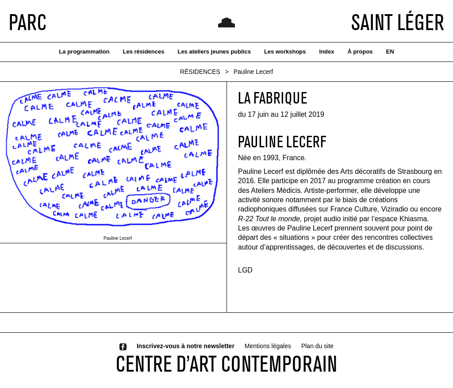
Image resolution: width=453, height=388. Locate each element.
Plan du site (317, 346)
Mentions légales (268, 346)
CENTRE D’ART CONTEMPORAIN (226, 364)
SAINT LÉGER (397, 22)
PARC (27, 22)
